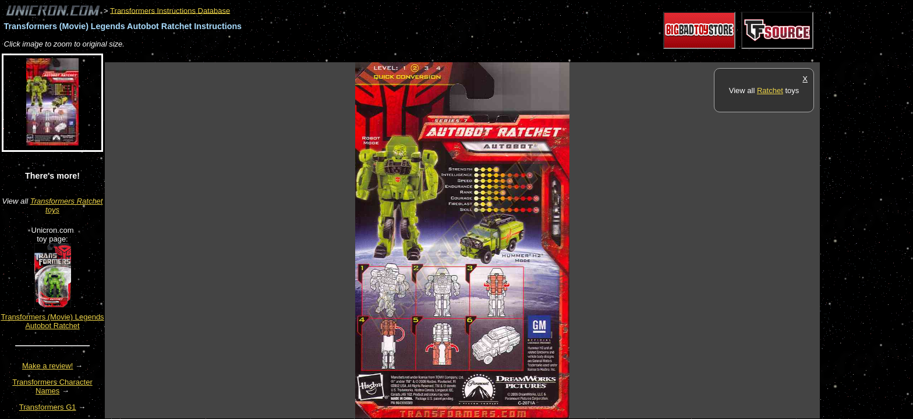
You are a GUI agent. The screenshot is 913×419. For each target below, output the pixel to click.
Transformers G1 (47, 407)
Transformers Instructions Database (170, 10)
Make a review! (47, 365)
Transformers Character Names (52, 386)
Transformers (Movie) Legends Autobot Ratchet (52, 321)
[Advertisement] (317, 56)
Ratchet (770, 90)
